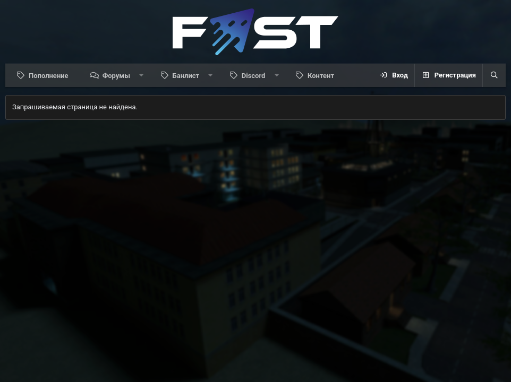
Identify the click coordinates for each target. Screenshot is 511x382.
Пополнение (49, 76)
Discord (254, 76)
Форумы (116, 76)
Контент (321, 76)
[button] (141, 75)
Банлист (186, 76)
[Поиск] (494, 75)
